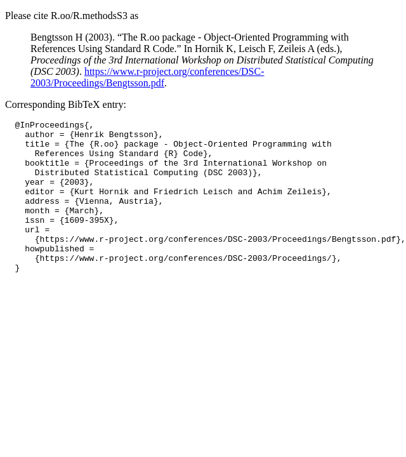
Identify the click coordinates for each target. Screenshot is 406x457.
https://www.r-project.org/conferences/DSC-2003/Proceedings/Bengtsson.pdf (147, 77)
